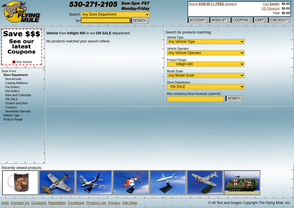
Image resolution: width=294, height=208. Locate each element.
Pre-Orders (12, 87)
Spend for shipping (213, 3)
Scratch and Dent (16, 103)
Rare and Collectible (18, 95)
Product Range (13, 119)
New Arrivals (13, 79)
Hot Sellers (12, 91)
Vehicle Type (11, 115)
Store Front (8, 71)
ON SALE (11, 99)
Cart (271, 3)
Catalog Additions (16, 83)
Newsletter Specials (18, 111)
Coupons (11, 107)
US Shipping (270, 8)
